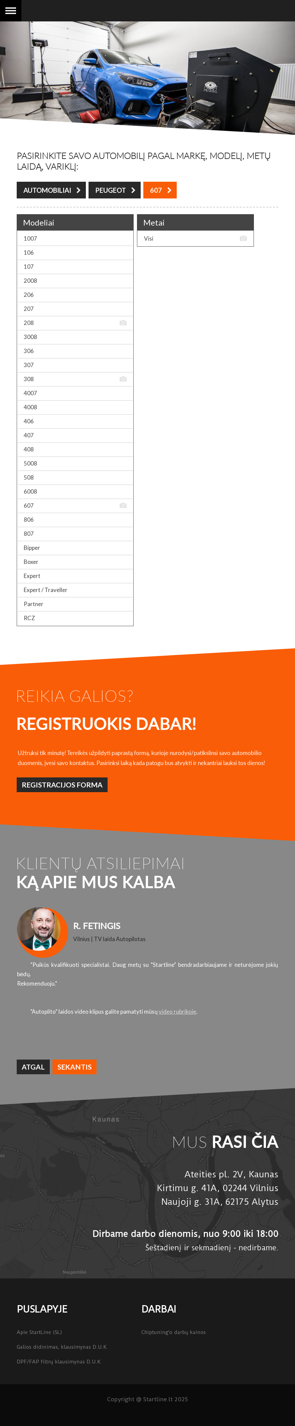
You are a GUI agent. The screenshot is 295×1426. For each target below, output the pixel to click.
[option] (147, 961)
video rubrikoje (177, 1011)
